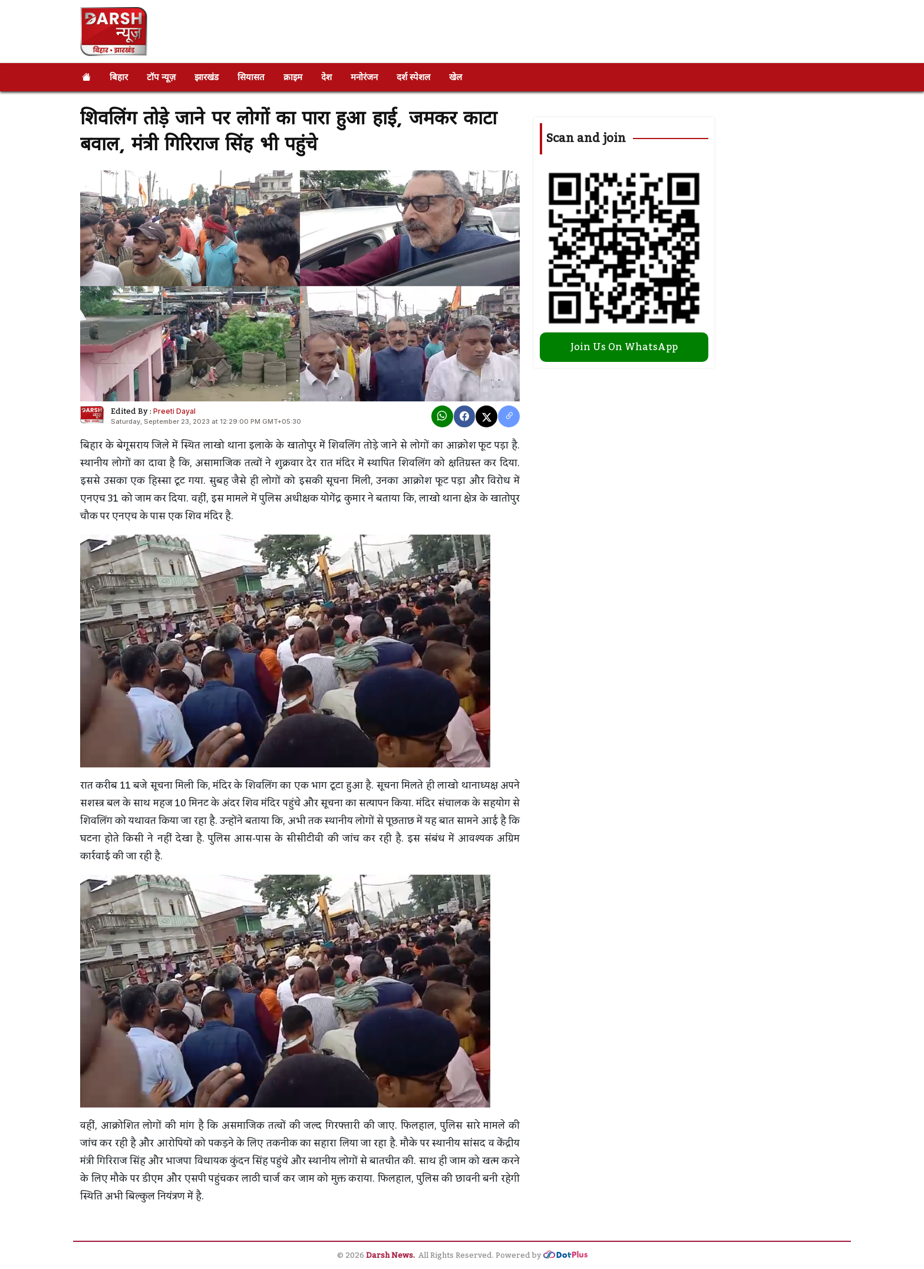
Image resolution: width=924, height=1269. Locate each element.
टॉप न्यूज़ (161, 77)
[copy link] (509, 416)
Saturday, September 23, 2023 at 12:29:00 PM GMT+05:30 (206, 421)
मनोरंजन (364, 77)
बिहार (119, 77)
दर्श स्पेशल (413, 77)
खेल (455, 77)
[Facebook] (465, 416)
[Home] (86, 77)
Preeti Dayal (174, 411)
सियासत (251, 77)
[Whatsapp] (442, 416)
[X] (486, 416)
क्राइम (292, 77)
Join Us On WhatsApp (624, 347)
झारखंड (206, 77)
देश (326, 77)
